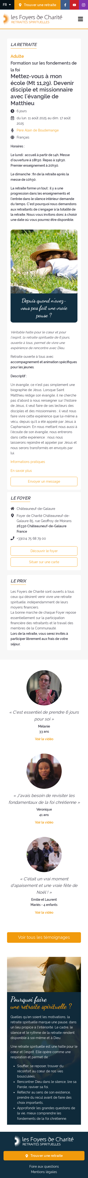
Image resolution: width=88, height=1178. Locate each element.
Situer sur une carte (44, 562)
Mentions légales (44, 1172)
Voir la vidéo (44, 739)
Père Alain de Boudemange (38, 130)
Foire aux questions (44, 1166)
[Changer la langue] (7, 4)
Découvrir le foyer (44, 551)
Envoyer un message (44, 481)
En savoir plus (21, 471)
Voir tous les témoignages (44, 937)
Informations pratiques (28, 462)
